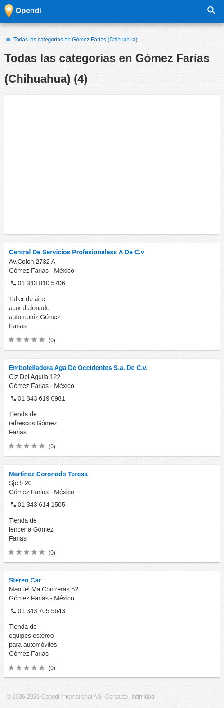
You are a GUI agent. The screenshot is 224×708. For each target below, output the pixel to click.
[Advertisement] (112, 164)
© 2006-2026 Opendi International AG (54, 697)
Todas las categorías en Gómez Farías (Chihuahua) (70, 39)
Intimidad (142, 697)
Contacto (116, 697)
